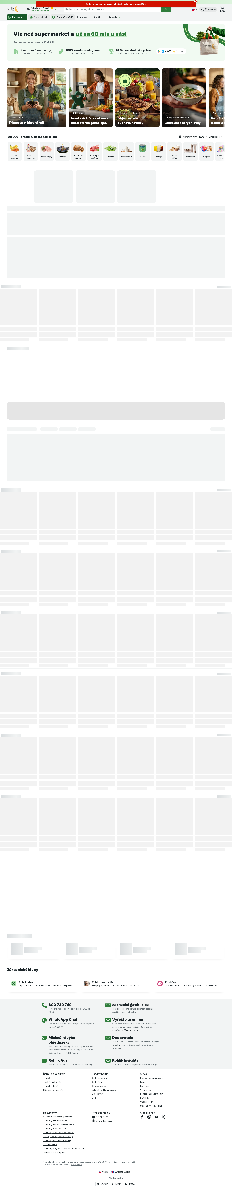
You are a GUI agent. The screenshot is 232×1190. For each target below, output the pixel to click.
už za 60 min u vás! (101, 34)
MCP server (97, 1094)
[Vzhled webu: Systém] (102, 1184)
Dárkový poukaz (99, 1086)
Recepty (115, 17)
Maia (94, 1098)
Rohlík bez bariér (51, 1086)
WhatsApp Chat (63, 1019)
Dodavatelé (122, 1037)
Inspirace (83, 17)
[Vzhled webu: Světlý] (116, 1184)
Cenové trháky (39, 17)
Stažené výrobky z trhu (151, 1106)
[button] (208, 9)
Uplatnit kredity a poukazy (104, 1090)
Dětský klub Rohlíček (52, 1082)
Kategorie (17, 17)
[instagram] (149, 1117)
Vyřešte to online (127, 1019)
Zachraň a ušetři (63, 17)
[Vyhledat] (166, 9)
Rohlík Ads (58, 1060)
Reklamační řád (50, 1144)
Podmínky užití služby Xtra (55, 1121)
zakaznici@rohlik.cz (130, 1005)
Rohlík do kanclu (99, 1078)
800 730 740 (60, 1005)
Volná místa (145, 1090)
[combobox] (112, 9)
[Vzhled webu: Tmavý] (130, 1184)
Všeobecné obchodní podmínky (57, 1117)
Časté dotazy (146, 1102)
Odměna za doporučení (54, 1090)
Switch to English (120, 1172)
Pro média (145, 1086)
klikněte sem (76, 1164)
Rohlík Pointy (98, 1082)
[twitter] (163, 1117)
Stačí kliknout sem (129, 1030)
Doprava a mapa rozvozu (151, 1078)
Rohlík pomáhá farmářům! (151, 1094)
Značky (99, 17)
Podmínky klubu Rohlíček (54, 1129)
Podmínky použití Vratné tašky (57, 1140)
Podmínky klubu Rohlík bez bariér (58, 1132)
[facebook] (142, 1117)
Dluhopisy (144, 1098)
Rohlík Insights (125, 1060)
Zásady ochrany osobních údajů (58, 1136)
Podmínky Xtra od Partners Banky (58, 1125)
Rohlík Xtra (48, 1078)
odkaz (118, 1045)
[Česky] (194, 9)
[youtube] (156, 1117)
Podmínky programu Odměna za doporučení (63, 1148)
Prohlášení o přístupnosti (54, 1152)
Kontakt (143, 1082)
